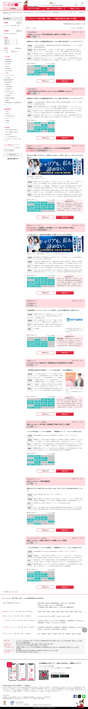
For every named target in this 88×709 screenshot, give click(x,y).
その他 (7, 122)
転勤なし (7, 73)
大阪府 (44, 611)
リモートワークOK (10, 75)
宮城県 (62, 611)
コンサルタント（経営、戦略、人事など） (25, 640)
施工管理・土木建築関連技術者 (52, 603)
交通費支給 (64, 627)
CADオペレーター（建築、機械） (68, 603)
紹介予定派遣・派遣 (10, 116)
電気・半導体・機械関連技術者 (67, 607)
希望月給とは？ (19, 48)
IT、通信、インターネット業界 (63, 616)
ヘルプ (42, 5)
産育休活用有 (8, 82)
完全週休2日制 (57, 627)
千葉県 (75, 611)
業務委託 (7, 120)
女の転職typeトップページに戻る (11, 591)
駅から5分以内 (47, 629)
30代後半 (44, 633)
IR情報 (38, 698)
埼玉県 (80, 611)
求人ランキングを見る (33, 8)
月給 (7, 50)
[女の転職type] (5, 698)
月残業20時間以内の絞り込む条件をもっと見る (74, 23)
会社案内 (34, 698)
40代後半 (68, 633)
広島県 (71, 611)
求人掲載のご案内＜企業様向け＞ (57, 5)
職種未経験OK (9, 59)
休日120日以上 (9, 89)
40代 (63, 633)
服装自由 (7, 84)
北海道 (57, 611)
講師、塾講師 (41, 603)
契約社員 (7, 113)
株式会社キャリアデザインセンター (15, 698)
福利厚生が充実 (49, 627)
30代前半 (49, 633)
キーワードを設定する (9, 150)
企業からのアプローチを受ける (54, 8)
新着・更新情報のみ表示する (12, 129)
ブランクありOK (9, 93)
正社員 (7, 111)
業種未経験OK (9, 61)
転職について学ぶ (75, 8)
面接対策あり (8, 134)
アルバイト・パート (10, 118)
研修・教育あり (9, 70)
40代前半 (73, 633)
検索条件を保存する (13, 154)
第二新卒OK (8, 63)
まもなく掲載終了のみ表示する (12, 132)
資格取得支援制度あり (10, 98)
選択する (19, 22)
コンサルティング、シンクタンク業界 (46, 616)
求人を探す (13, 8)
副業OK (7, 100)
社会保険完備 (41, 627)
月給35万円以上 (71, 627)
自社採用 (42, 698)
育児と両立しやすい (10, 91)
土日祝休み (8, 77)
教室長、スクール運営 (43, 605)
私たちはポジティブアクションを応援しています (42, 704)
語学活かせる (64, 629)
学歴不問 (7, 66)
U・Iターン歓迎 (80, 627)
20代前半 (79, 633)
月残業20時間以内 (9, 79)
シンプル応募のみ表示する (11, 136)
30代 (60, 633)
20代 (39, 633)
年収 (7, 52)
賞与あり (40, 629)
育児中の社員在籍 (55, 629)
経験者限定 (8, 68)
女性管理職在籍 (9, 86)
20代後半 (55, 633)
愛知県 (48, 611)
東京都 (39, 611)
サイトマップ (47, 5)
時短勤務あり (8, 95)
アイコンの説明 (51, 63)
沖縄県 (66, 611)
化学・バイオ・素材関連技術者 (56, 605)
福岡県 (53, 611)
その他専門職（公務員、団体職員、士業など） (48, 607)
